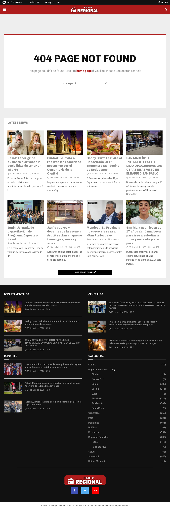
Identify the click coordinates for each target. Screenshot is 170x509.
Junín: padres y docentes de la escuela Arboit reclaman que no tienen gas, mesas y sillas (64, 235)
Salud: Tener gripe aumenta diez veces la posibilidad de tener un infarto (24, 164)
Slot (6, 420)
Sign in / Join (52, 2)
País (90, 418)
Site (11, 420)
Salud (12, 133)
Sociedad (93, 456)
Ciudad (52, 133)
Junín (52, 203)
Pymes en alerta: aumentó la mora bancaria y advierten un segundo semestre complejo (133, 323)
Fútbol (95, 442)
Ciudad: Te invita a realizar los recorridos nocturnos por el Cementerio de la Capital (64, 166)
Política (92, 427)
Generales (94, 413)
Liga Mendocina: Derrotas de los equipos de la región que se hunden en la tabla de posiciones (53, 365)
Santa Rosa (98, 408)
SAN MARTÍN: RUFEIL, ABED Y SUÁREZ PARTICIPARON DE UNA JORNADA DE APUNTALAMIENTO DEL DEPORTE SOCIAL (137, 305)
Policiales (93, 422)
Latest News (17, 123)
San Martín (133, 203)
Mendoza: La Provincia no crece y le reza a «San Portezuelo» (103, 231)
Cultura (92, 364)
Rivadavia (97, 398)
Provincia (93, 203)
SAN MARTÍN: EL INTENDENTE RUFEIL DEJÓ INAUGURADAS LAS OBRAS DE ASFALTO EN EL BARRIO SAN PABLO (144, 166)
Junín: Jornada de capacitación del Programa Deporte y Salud (22, 233)
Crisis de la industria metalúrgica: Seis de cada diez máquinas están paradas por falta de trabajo (136, 342)
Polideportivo (99, 447)
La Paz (95, 388)
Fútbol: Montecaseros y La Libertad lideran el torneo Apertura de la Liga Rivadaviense (52, 384)
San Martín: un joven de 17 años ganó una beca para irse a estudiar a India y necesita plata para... (143, 235)
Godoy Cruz (98, 379)
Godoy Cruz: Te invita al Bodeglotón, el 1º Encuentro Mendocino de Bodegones (104, 164)
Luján (94, 393)
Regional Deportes (98, 437)
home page (84, 71)
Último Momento (97, 461)
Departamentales (96, 133)
